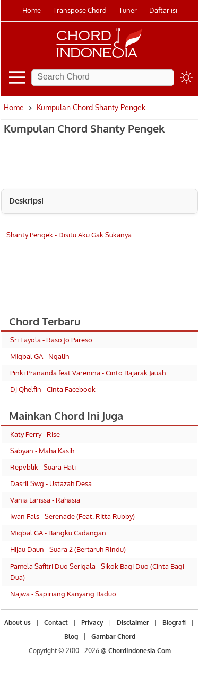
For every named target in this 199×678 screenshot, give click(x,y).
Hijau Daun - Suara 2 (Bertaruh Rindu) (68, 549)
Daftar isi (163, 10)
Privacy (92, 623)
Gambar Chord (113, 636)
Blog (71, 636)
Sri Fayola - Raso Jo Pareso (51, 340)
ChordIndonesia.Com (139, 651)
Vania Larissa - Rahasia (45, 500)
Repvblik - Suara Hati (43, 467)
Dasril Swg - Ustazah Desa (51, 483)
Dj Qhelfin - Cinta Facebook (53, 389)
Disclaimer (133, 623)
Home (31, 10)
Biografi (174, 623)
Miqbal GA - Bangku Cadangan (58, 533)
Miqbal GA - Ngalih (39, 356)
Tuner (128, 10)
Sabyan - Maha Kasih (42, 450)
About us (17, 623)
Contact (56, 623)
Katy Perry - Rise (35, 434)
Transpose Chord (80, 10)
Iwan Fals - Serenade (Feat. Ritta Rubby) (72, 516)
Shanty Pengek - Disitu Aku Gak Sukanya (69, 235)
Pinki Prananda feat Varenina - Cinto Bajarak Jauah (88, 372)
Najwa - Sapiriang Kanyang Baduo (63, 593)
